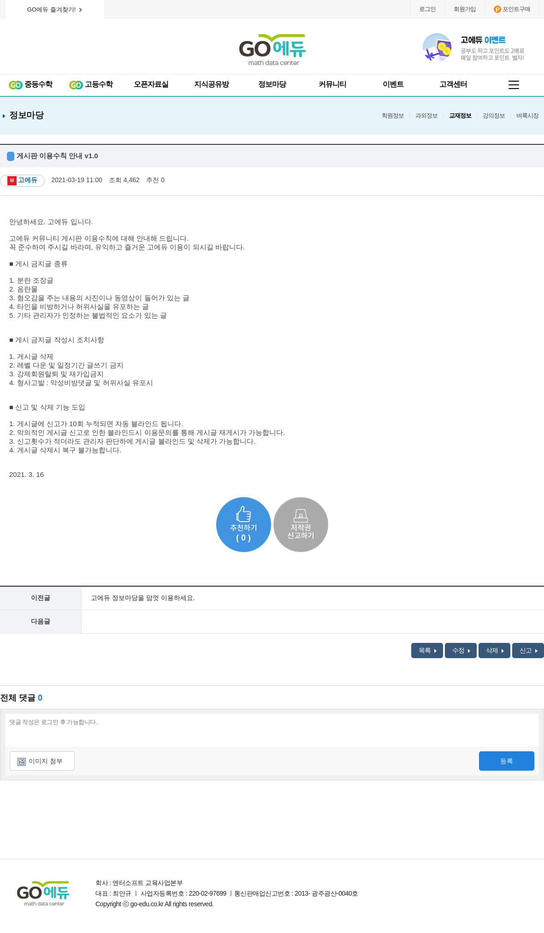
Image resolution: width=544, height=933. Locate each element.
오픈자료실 (151, 84)
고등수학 (90, 84)
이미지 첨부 (46, 761)
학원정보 (393, 116)
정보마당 (272, 84)
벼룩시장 (527, 116)
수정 (461, 650)
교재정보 (460, 116)
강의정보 (494, 116)
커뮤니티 (332, 84)
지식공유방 (211, 84)
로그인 (427, 9)
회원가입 (465, 9)
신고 (529, 650)
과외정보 (426, 116)
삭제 (495, 650)
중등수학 (30, 84)
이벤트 (393, 84)
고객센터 (453, 84)
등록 (506, 761)
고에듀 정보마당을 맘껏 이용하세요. (143, 597)
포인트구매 (512, 9)
